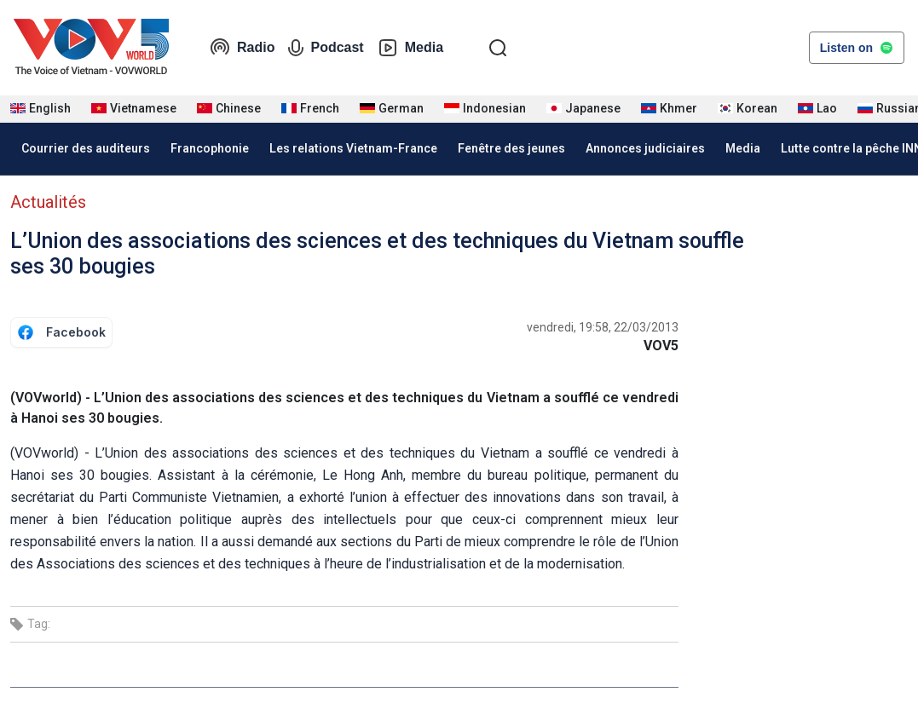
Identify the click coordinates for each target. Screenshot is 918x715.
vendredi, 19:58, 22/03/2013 (602, 327)
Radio (242, 47)
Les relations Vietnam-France (353, 148)
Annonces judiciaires (645, 148)
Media (410, 47)
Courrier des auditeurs (85, 148)
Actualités (48, 202)
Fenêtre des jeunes (511, 148)
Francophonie (209, 148)
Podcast (325, 47)
